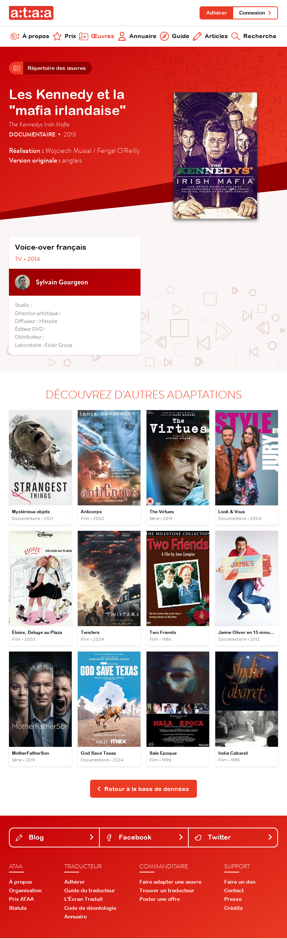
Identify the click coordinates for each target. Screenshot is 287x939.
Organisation (25, 891)
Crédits (233, 909)
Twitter (234, 838)
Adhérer (216, 13)
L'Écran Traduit (83, 900)
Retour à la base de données (143, 789)
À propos (29, 36)
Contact (234, 891)
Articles (210, 36)
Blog (55, 838)
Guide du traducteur (89, 891)
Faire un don (239, 883)
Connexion (255, 13)
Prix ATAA (21, 900)
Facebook (145, 838)
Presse (233, 900)
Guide (174, 36)
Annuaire (137, 36)
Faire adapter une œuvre (170, 883)
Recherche (254, 36)
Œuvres (96, 36)
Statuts (18, 909)
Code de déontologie (90, 909)
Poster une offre (159, 900)
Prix (64, 36)
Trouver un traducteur (166, 891)
